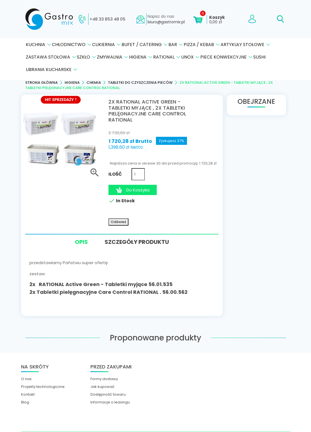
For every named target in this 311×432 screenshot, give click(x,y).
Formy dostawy (104, 379)
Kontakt (28, 394)
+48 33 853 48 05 (107, 19)
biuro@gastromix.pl (166, 22)
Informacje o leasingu (110, 402)
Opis (81, 243)
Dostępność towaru (108, 394)
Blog (25, 402)
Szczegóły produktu (137, 242)
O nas (26, 379)
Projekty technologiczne (43, 386)
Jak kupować (102, 386)
